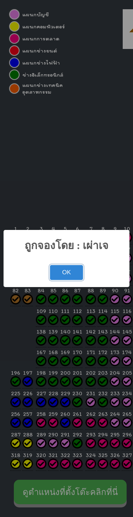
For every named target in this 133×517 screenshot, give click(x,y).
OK (66, 272)
